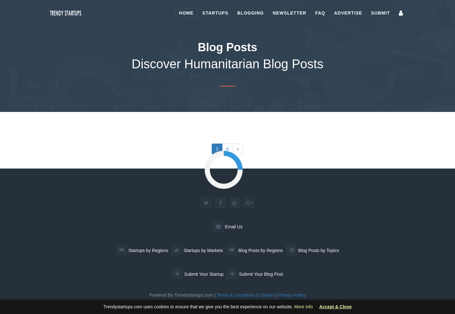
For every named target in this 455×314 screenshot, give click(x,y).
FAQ (320, 12)
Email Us (228, 226)
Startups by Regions (142, 250)
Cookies (267, 295)
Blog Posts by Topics (312, 250)
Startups (215, 12)
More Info (303, 306)
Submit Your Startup (197, 274)
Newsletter (289, 12)
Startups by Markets (197, 250)
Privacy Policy (292, 295)
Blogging (250, 12)
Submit (380, 12)
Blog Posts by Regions (254, 250)
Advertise (348, 12)
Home (186, 12)
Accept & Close (335, 307)
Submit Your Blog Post (255, 274)
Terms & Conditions (236, 295)
